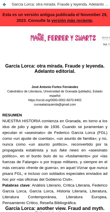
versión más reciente (71, 20)
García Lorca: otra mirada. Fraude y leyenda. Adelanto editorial (61, 4)
